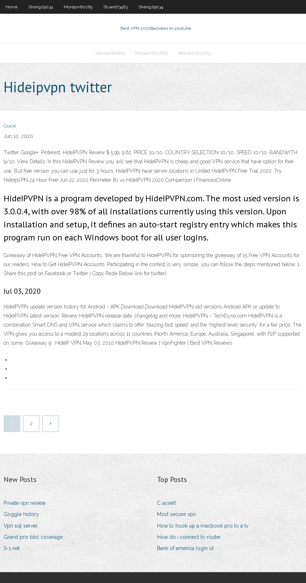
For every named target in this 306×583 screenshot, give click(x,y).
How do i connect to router (189, 537)
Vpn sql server (21, 526)
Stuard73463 (115, 6)
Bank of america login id (185, 548)
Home (11, 6)
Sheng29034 (40, 6)
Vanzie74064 (109, 53)
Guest (10, 126)
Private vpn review (25, 503)
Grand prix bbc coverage (33, 537)
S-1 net (12, 548)
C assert (166, 503)
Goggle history (21, 514)
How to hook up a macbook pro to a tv (202, 526)
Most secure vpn (176, 514)
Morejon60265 (78, 6)
